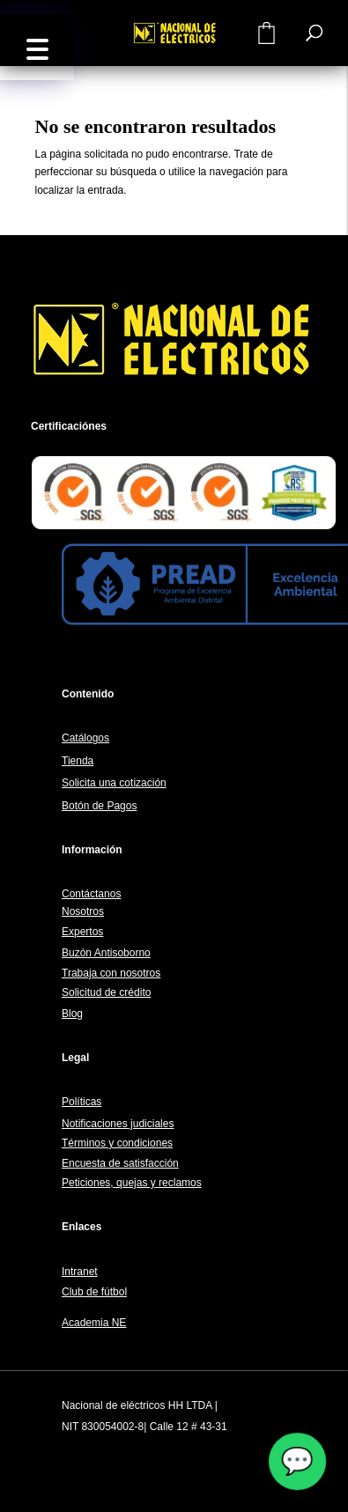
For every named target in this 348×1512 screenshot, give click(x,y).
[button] (37, 47)
